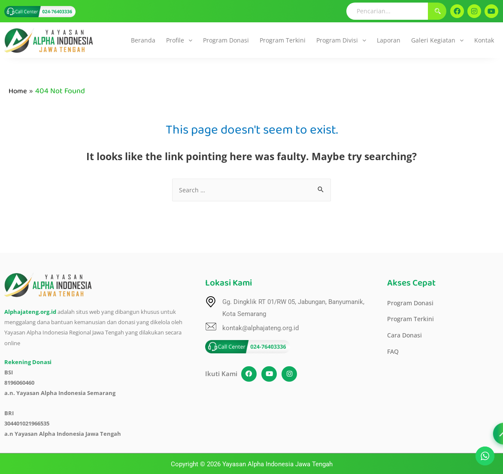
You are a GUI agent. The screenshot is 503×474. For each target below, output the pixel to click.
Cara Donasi (405, 337)
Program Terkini (283, 40)
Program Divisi (341, 40)
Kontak (484, 40)
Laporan (388, 40)
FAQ (393, 354)
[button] (179, 40)
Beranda (143, 40)
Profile (179, 40)
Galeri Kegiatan (437, 40)
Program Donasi (226, 40)
